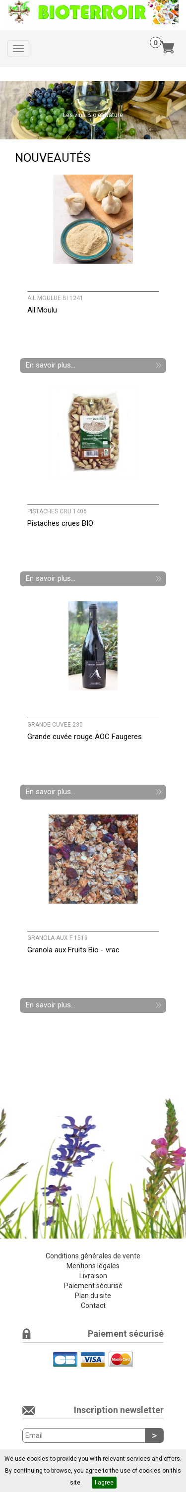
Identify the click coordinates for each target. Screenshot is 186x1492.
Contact (93, 1305)
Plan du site (93, 1296)
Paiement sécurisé (93, 1286)
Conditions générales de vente (93, 1256)
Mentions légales (93, 1266)
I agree (104, 1482)
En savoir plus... (50, 365)
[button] (14, 110)
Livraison (93, 1276)
